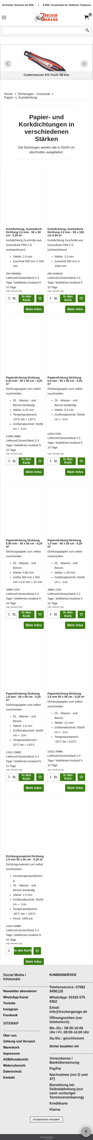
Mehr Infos (34, 309)
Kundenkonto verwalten (46, 1119)
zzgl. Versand (12, 291)
